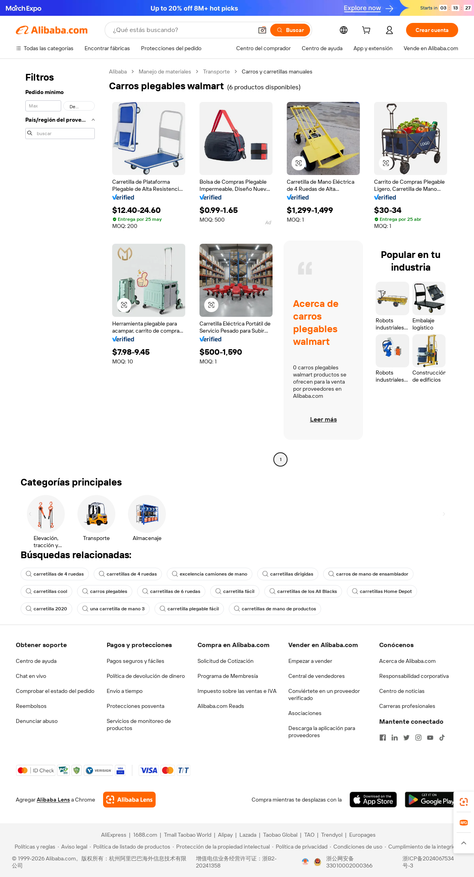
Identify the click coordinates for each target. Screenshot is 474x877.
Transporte (216, 71)
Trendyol (331, 835)
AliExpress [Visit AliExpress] (113, 835)
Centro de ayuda (36, 661)
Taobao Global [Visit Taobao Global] (280, 835)
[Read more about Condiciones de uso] (356, 846)
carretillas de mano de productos (275, 609)
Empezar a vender (310, 661)
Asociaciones (305, 713)
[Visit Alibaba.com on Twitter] (406, 737)
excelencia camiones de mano (209, 574)
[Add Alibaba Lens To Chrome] (129, 799)
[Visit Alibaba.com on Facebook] (382, 737)
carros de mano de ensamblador (368, 574)
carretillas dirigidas (287, 574)
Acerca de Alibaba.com (407, 661)
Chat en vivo (31, 676)
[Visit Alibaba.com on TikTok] (442, 737)
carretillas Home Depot (382, 591)
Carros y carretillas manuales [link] (277, 71)
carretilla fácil (234, 591)
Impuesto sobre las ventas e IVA (237, 691)
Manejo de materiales (165, 71)
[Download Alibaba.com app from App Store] (373, 799)
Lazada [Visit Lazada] (247, 835)
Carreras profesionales (407, 706)
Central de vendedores (316, 676)
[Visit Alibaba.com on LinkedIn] (394, 737)
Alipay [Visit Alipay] (225, 835)
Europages (362, 835)
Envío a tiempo (125, 691)
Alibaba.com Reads (221, 706)
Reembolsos (31, 706)
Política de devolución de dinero (146, 676)
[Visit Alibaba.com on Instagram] (418, 737)
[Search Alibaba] (182, 30)
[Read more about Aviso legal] (72, 846)
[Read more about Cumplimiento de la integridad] (423, 846)
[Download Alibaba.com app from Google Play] (431, 799)
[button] (262, 30)
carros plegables (104, 591)
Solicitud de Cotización (226, 661)
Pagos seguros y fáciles (135, 661)
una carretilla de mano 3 (113, 609)
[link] (463, 802)
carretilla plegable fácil (189, 609)
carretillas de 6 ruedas (171, 591)
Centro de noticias (402, 691)
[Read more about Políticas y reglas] (33, 846)
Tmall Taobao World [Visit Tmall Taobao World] (187, 835)
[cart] (368, 31)
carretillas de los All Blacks (303, 591)
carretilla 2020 (46, 609)
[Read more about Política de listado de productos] (130, 846)
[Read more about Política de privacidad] (299, 846)
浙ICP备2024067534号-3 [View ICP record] (428, 862)
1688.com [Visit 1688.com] (145, 835)
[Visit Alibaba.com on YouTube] (430, 737)
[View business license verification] (305, 862)
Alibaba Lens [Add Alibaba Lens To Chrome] (53, 799)
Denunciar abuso (37, 721)
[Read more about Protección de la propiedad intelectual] (221, 846)
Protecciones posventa (135, 706)
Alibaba (118, 71)
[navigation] (60, 266)
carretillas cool (46, 591)
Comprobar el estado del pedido (55, 691)
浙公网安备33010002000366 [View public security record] (349, 862)
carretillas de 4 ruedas (55, 574)
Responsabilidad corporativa (414, 676)
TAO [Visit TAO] (309, 835)
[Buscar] (290, 30)
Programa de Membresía (228, 676)
